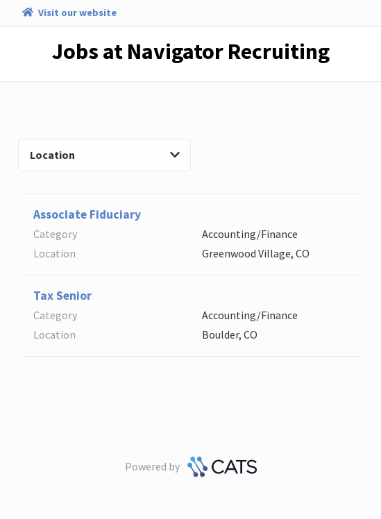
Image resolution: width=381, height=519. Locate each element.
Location (105, 155)
